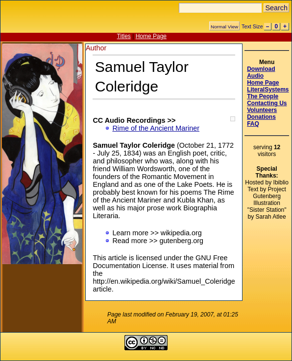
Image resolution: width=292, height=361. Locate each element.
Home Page (151, 36)
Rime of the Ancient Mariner (155, 128)
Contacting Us (267, 103)
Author (96, 48)
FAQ (253, 123)
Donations (261, 116)
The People (262, 96)
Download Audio (261, 72)
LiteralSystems (268, 89)
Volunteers (262, 110)
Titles (124, 36)
